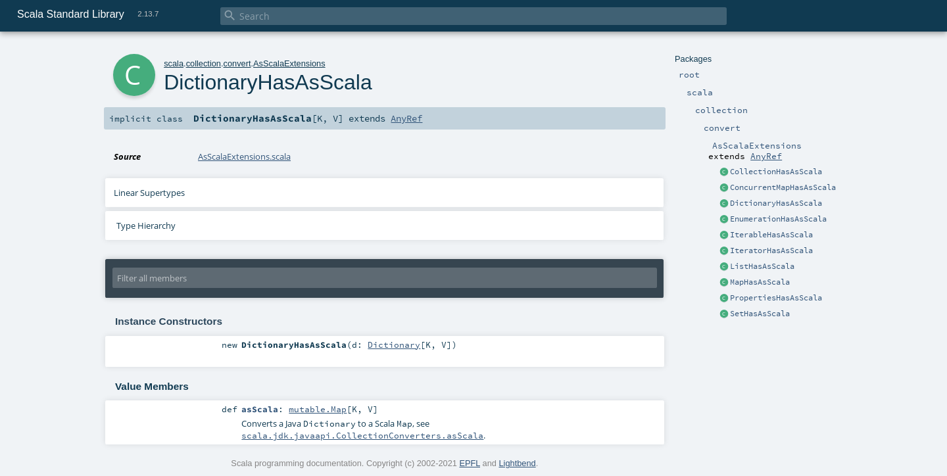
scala (173, 63)
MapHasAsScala (760, 282)
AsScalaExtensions (289, 63)
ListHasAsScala (762, 266)
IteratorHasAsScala (771, 250)
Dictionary (394, 344)
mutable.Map (318, 409)
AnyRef (766, 156)
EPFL (469, 463)
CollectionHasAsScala (776, 171)
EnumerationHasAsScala (778, 219)
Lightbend (516, 463)
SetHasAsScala (760, 313)
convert (237, 63)
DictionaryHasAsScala (776, 203)
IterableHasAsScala (771, 234)
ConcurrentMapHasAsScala (783, 187)
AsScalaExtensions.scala (244, 156)
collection (203, 63)
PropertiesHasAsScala (776, 297)
